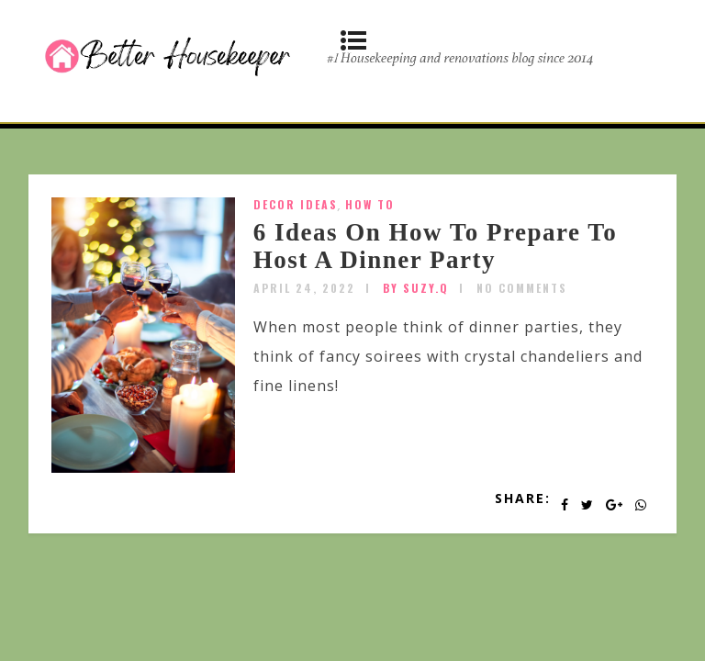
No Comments (521, 288)
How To (370, 204)
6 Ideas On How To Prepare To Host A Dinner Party (435, 246)
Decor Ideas (295, 204)
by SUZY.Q (416, 288)
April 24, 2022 (304, 288)
